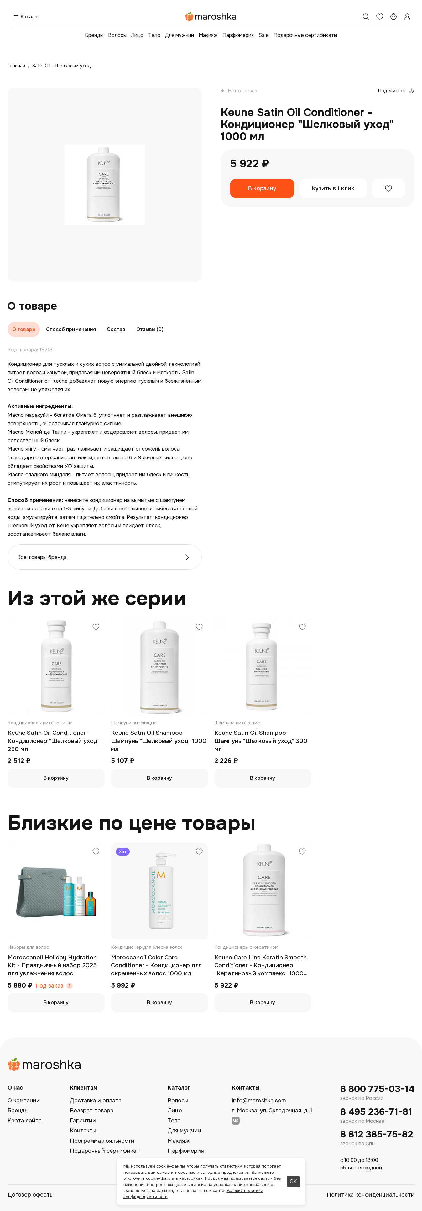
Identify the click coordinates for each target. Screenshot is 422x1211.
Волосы (117, 35)
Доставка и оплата (96, 1100)
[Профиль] (407, 16)
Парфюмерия (238, 35)
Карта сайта (25, 1120)
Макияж (208, 35)
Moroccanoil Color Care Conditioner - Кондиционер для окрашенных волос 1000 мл (156, 965)
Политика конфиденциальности (370, 1194)
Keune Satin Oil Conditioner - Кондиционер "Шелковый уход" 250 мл (54, 741)
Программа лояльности (102, 1140)
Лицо (137, 35)
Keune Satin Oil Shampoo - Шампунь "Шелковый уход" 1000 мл (158, 741)
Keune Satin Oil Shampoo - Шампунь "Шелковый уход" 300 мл (260, 741)
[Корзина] (393, 16)
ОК (293, 1181)
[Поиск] (366, 16)
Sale (263, 35)
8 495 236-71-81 (376, 1112)
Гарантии (83, 1120)
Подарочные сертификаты (305, 35)
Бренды (94, 35)
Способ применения (71, 329)
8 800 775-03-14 (377, 1089)
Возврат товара (91, 1110)
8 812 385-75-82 (376, 1134)
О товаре (23, 329)
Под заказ (49, 986)
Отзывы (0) (150, 329)
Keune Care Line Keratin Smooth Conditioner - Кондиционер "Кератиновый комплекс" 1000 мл (260, 966)
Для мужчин (179, 35)
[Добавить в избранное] (388, 188)
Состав (116, 329)
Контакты (83, 1130)
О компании (24, 1100)
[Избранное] (379, 16)
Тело (154, 35)
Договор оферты (31, 1194)
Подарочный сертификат (104, 1150)
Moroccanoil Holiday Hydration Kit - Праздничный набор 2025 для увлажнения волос (52, 965)
